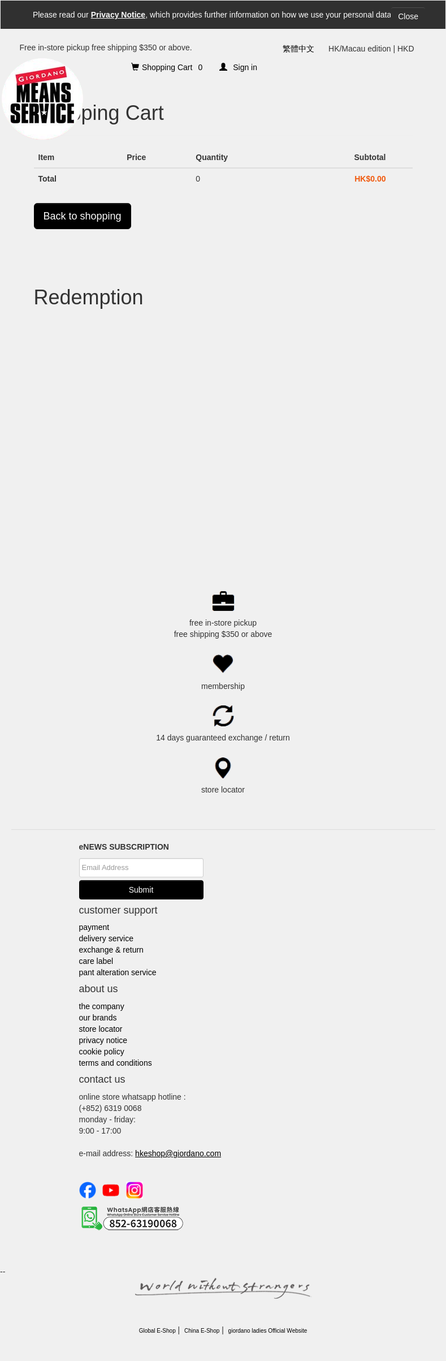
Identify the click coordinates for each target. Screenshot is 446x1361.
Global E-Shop (157, 1331)
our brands (98, 1017)
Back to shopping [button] (83, 216)
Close (408, 16)
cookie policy (101, 1051)
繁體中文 (298, 48)
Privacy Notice (118, 14)
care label (96, 961)
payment (94, 927)
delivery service (106, 938)
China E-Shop (201, 1331)
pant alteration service (118, 972)
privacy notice (103, 1040)
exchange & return (111, 949)
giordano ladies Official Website (268, 1331)
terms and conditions (115, 1062)
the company (101, 1006)
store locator (101, 1028)
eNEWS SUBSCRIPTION (124, 846)
